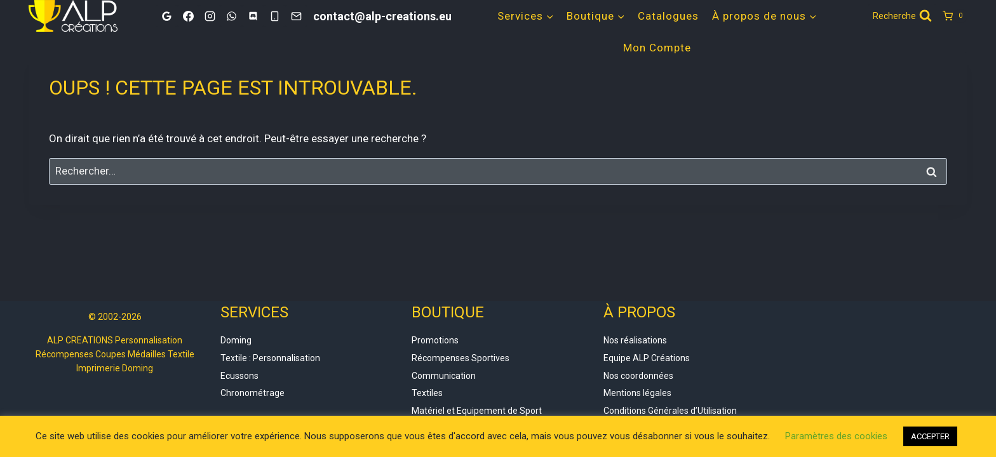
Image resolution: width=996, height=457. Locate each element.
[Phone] (274, 16)
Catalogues (668, 16)
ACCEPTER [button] (930, 436)
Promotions (435, 340)
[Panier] (955, 16)
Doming (236, 340)
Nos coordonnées (638, 376)
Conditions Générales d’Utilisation (670, 411)
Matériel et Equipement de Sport (477, 411)
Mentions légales (637, 393)
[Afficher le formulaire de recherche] (902, 15)
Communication (444, 376)
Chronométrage (252, 393)
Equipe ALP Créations (646, 358)
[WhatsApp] (231, 16)
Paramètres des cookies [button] (836, 436)
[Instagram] (209, 16)
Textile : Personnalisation (270, 358)
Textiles (427, 393)
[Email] (296, 16)
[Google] (166, 16)
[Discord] (253, 16)
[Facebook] (188, 16)
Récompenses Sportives (460, 358)
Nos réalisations (635, 340)
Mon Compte (657, 47)
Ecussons (239, 376)
